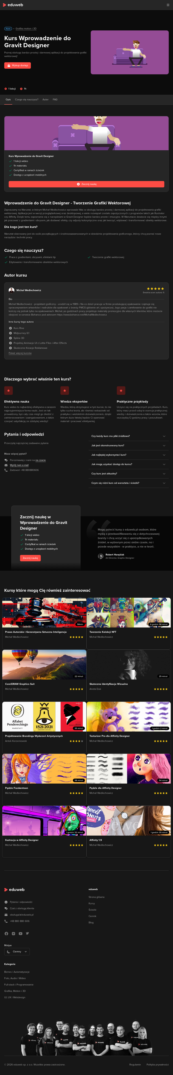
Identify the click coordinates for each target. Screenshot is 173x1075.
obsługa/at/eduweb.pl (22, 914)
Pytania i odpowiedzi (21, 902)
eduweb (93, 889)
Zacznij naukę (30, 558)
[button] (168, 5)
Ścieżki (92, 909)
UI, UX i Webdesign (14, 997)
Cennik (92, 916)
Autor (46, 99)
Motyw (8, 945)
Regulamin (135, 1064)
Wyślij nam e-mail (19, 465)
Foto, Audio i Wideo (15, 978)
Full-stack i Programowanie (19, 984)
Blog (91, 922)
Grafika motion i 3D (26, 28)
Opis (8, 99)
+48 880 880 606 (19, 921)
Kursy (92, 903)
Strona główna (96, 897)
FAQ (55, 99)
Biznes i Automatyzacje (17, 971)
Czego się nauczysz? (26, 99)
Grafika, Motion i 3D (15, 991)
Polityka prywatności (158, 1064)
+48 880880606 (30, 470)
